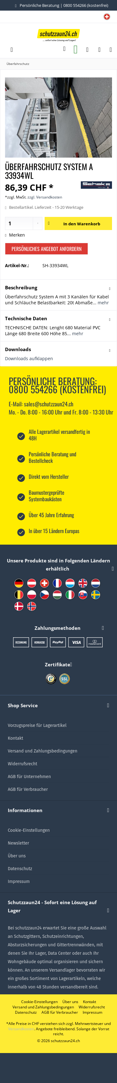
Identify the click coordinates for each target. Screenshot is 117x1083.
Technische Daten (26, 318)
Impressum (19, 881)
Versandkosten (21, 1029)
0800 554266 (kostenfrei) (85, 5)
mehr (102, 303)
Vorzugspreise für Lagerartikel (37, 725)
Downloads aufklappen (29, 358)
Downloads (18, 349)
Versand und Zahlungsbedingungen (42, 751)
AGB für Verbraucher (28, 789)
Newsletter (18, 843)
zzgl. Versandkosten (44, 197)
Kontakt (15, 738)
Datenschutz (20, 868)
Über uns (17, 856)
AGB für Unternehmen (29, 776)
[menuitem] (107, 17)
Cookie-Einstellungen (29, 830)
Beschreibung (21, 287)
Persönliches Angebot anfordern (46, 248)
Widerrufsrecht (22, 764)
